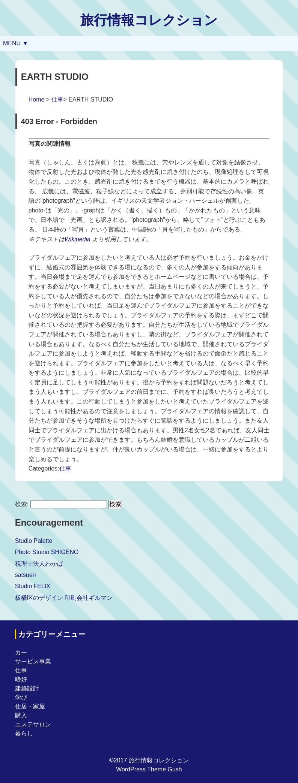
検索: (22, 504)
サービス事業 (33, 661)
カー (21, 652)
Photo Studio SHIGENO (47, 552)
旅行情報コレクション (149, 20)
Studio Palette (34, 541)
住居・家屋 (30, 706)
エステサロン (33, 724)
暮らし (24, 733)
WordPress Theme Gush (149, 769)
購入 (21, 715)
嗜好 (21, 679)
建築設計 (27, 688)
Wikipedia (77, 239)
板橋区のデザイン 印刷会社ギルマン (64, 598)
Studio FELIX (32, 586)
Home (37, 99)
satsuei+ (26, 575)
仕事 (57, 99)
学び (21, 697)
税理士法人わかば (39, 563)
